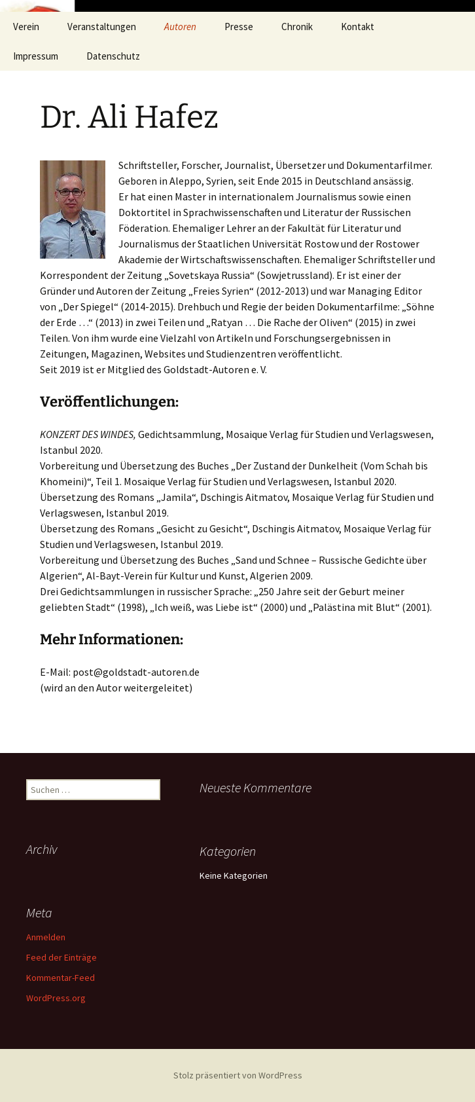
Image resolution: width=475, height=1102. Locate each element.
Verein (26, 26)
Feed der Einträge (61, 957)
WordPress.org (56, 998)
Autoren (180, 26)
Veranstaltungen (101, 26)
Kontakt (357, 26)
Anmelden (45, 937)
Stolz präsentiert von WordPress (237, 1075)
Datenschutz (113, 56)
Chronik (297, 26)
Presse (238, 26)
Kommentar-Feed (60, 977)
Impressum (35, 56)
